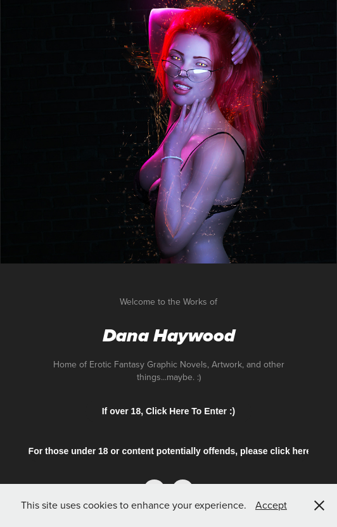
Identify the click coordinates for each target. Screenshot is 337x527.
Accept (271, 505)
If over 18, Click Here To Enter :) (169, 411)
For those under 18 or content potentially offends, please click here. (169, 451)
